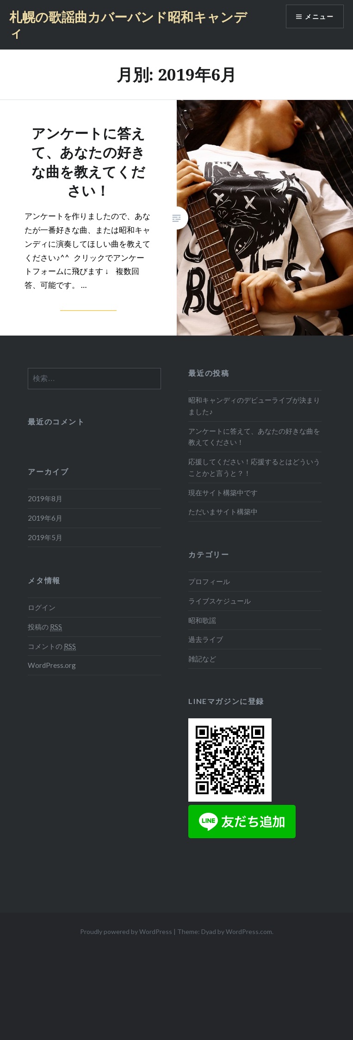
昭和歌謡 (202, 620)
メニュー (319, 16)
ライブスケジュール (219, 601)
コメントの (52, 646)
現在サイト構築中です (223, 492)
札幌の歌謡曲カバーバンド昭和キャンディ (128, 24)
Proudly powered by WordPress (126, 931)
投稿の (45, 627)
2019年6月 (45, 518)
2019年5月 (45, 537)
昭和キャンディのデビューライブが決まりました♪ (254, 406)
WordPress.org (52, 665)
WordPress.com (249, 931)
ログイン (42, 607)
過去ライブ (205, 639)
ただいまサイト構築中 (223, 511)
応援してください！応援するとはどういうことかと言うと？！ (254, 467)
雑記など (202, 658)
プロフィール (209, 581)
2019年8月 (45, 498)
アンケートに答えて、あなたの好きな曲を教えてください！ (254, 437)
